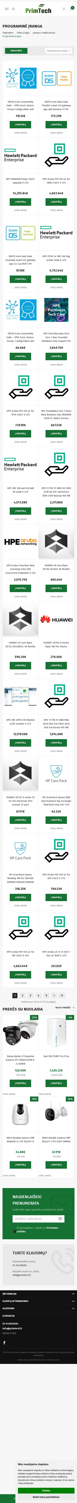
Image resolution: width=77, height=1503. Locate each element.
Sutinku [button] (46, 1490)
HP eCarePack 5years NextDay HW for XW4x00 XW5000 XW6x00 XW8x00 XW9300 (20, 878)
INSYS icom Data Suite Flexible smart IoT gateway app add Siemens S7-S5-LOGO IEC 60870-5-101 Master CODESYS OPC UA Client (56, 105)
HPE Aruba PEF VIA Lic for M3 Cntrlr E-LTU (20, 954)
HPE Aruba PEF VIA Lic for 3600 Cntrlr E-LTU (56, 181)
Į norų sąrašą (20, 133)
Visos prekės (63, 1007)
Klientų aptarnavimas (15, 1301)
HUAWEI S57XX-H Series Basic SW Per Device (56, 644)
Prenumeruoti (60, 1218)
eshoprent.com (52, 1360)
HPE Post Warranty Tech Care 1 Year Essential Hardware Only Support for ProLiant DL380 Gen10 (56, 337)
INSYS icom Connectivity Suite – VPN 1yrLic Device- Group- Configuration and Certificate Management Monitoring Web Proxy (20, 337)
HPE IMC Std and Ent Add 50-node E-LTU (20, 490)
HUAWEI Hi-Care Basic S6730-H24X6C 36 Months (56, 567)
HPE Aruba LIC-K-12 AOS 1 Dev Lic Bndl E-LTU (56, 954)
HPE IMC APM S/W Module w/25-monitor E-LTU (20, 722)
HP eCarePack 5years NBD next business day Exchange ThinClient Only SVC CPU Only (56, 801)
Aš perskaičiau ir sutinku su (37, 1230)
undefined (16, 50)
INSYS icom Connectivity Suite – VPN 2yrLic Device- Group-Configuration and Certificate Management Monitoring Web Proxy (20, 105)
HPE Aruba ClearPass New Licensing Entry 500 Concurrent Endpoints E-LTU (20, 569)
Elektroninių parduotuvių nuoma (31, 1360)
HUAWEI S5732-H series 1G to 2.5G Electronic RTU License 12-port (20, 801)
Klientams (9, 1308)
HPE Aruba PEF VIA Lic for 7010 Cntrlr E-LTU (20, 413)
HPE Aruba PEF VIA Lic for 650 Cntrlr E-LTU (56, 876)
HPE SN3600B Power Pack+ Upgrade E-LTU (20, 181)
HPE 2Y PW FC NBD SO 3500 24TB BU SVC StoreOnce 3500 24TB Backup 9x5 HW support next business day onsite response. (56, 492)
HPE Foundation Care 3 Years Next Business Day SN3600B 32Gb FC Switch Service (56, 415)
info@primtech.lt (22, 1275)
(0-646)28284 (20, 1265)
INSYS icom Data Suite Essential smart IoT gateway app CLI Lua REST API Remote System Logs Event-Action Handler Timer (20, 260)
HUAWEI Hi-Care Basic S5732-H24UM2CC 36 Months (20, 644)
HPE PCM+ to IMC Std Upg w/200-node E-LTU (56, 258)
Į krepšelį (20, 124)
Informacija (9, 1293)
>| (62, 995)
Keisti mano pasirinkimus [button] (46, 1497)
